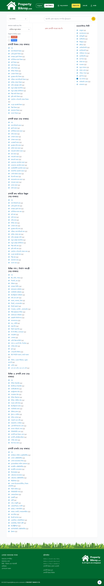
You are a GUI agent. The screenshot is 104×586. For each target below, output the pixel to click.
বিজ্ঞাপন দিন (76, 5)
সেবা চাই (85, 5)
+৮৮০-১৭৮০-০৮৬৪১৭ (51, 563)
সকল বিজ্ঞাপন (49, 5)
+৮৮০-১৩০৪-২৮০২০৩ (51, 561)
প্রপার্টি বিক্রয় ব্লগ (48, 570)
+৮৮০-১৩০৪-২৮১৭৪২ (51, 559)
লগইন (93, 6)
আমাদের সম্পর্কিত (7, 559)
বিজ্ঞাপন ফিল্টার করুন (14, 34)
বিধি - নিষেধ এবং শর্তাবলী (9, 563)
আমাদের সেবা (6, 561)
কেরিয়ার (4, 566)
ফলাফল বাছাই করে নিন (14, 25)
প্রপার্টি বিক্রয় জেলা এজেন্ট (51, 566)
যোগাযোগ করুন (6, 568)
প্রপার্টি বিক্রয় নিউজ (49, 572)
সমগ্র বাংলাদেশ (62, 6)
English (39, 5)
